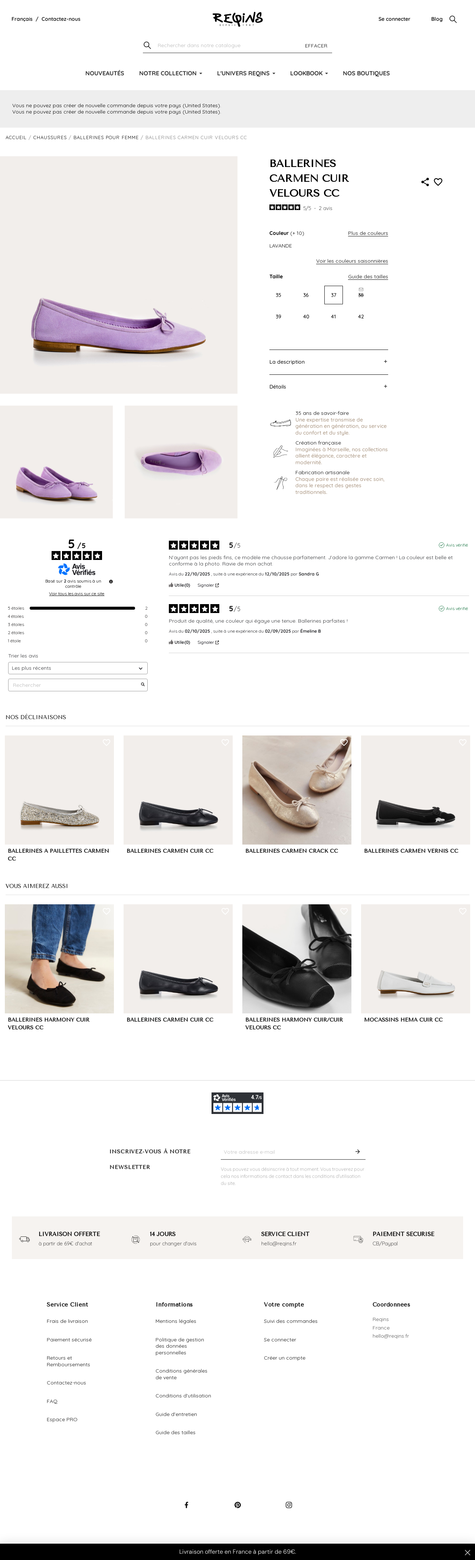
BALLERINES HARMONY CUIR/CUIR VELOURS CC (294, 1024)
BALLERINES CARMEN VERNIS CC (411, 851)
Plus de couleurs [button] (368, 233)
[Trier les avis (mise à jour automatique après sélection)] (78, 668)
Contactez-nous (61, 19)
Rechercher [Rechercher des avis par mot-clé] (74, 685)
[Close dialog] (468, 1553)
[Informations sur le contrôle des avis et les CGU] (111, 581)
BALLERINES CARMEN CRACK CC (291, 851)
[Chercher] (237, 46)
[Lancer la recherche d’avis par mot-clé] (143, 685)
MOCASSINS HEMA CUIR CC (403, 1020)
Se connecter (394, 19)
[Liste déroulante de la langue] (22, 19)
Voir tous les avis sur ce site (76, 593)
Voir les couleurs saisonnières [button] (352, 261)
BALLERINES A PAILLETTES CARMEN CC (58, 855)
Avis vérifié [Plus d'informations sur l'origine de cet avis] (457, 545)
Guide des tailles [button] (368, 276)
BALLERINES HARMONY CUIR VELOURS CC (48, 1024)
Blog (437, 19)
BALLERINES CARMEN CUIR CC (170, 851)
